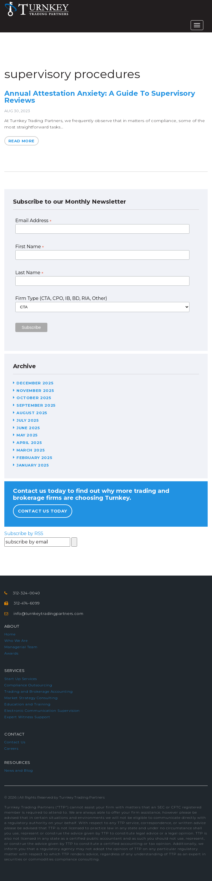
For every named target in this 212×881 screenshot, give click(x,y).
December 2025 (34, 383)
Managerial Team (21, 647)
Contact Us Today (42, 511)
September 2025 (36, 405)
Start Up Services (20, 679)
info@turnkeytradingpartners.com (48, 613)
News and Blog (18, 770)
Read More (21, 141)
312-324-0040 (26, 593)
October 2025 (33, 397)
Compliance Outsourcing (28, 685)
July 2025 (27, 420)
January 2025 (32, 465)
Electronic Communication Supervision (42, 710)
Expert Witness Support (27, 717)
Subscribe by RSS (23, 533)
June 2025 (28, 427)
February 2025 (34, 457)
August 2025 (31, 412)
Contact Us (14, 742)
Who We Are (16, 640)
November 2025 (35, 390)
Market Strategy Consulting (31, 698)
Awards (11, 653)
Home (10, 634)
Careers (11, 748)
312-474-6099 (27, 603)
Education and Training (27, 704)
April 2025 (29, 442)
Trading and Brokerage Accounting (38, 691)
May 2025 (27, 435)
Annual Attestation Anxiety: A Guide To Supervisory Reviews (99, 96)
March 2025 (30, 450)
